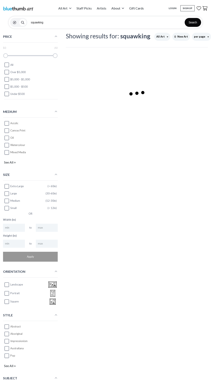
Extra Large (14, 186)
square (11, 301)
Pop (12, 355)
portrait (12, 293)
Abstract (15, 326)
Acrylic (14, 123)
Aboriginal (16, 333)
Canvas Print (17, 130)
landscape (13, 284)
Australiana (17, 348)
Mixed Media (18, 152)
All (8, 64)
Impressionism (19, 341)
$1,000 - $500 (16, 86)
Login (172, 8)
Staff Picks (84, 8)
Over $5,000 (15, 72)
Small (10, 208)
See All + (10, 162)
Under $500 (14, 94)
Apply (30, 256)
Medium (12, 201)
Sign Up (187, 8)
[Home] (18, 8)
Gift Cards (136, 8)
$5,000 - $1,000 (17, 79)
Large (10, 193)
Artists (101, 8)
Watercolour (17, 145)
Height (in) (10, 235)
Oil (12, 137)
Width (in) (9, 219)
